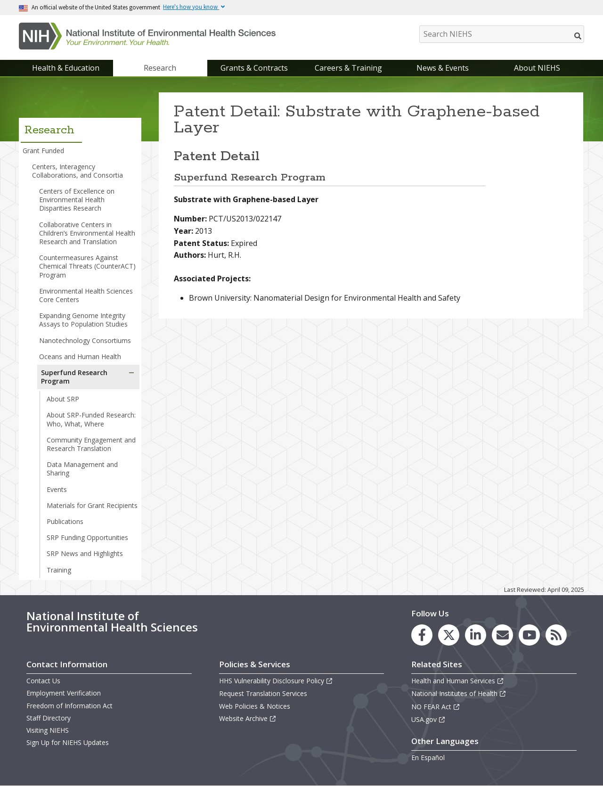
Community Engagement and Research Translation (91, 444)
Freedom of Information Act (69, 705)
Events (57, 489)
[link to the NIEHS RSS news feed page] (556, 635)
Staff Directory (48, 717)
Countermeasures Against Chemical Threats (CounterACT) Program (87, 266)
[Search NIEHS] (501, 34)
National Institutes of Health (458, 693)
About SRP (63, 398)
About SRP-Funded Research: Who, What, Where (91, 419)
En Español (428, 757)
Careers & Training (348, 68)
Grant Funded (43, 150)
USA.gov (428, 719)
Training (59, 569)
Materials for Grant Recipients (92, 505)
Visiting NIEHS (47, 730)
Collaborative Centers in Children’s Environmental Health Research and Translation (87, 233)
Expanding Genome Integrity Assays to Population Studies (83, 319)
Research (160, 68)
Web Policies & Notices (254, 706)
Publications (65, 521)
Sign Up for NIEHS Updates (67, 742)
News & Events (442, 68)
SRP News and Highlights (85, 553)
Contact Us (43, 680)
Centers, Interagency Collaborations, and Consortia (77, 171)
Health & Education (65, 68)
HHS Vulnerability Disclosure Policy (276, 680)
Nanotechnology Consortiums (85, 340)
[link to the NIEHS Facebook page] (421, 635)
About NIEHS (537, 68)
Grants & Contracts (254, 68)
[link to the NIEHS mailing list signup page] (502, 635)
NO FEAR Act (435, 706)
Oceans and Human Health (80, 356)
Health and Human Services (457, 680)
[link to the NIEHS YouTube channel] (529, 635)
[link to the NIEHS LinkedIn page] (475, 635)
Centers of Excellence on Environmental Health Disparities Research (76, 200)
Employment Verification (63, 692)
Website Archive (248, 718)
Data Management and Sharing (82, 468)
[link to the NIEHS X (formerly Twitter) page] (448, 635)
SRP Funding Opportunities (87, 537)
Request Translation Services (263, 693)
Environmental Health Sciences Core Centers (86, 295)
